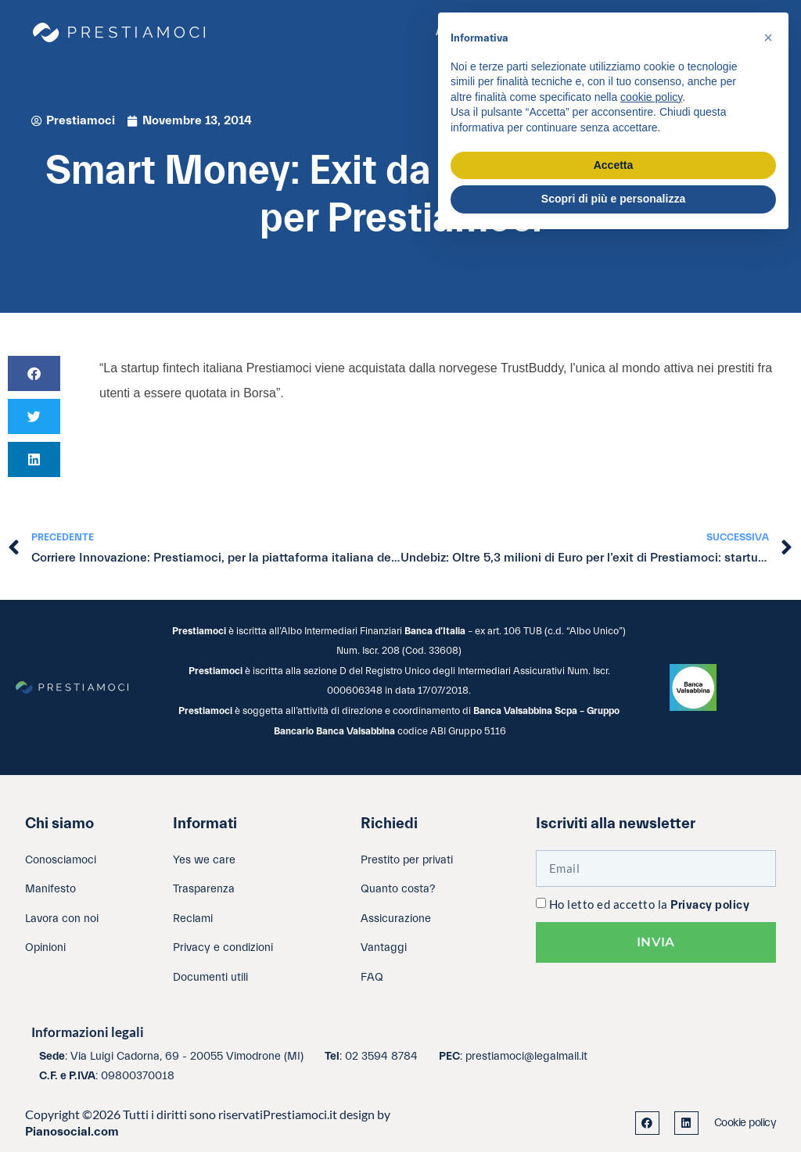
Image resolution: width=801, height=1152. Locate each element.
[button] (34, 373)
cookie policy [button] (651, 97)
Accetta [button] (614, 165)
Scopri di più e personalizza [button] (613, 198)
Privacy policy (709, 905)
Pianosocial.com (72, 1132)
